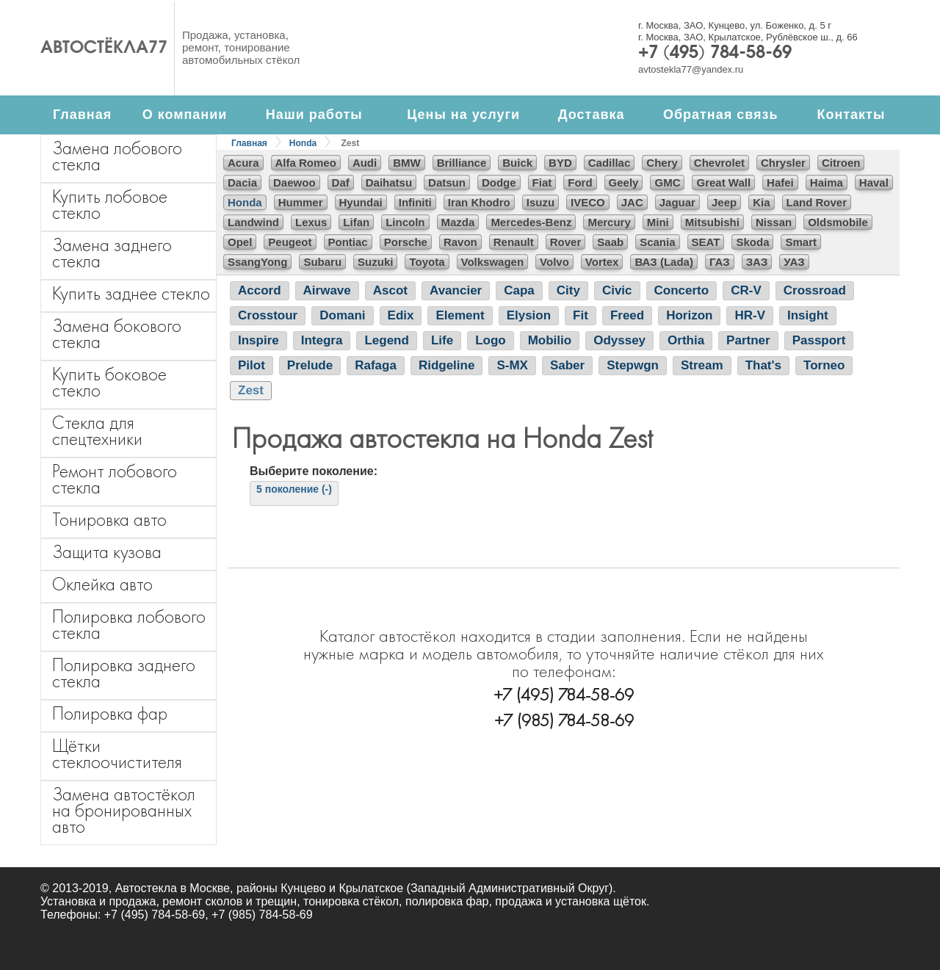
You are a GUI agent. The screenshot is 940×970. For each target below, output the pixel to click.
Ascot (390, 290)
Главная (82, 114)
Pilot (251, 365)
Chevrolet (719, 162)
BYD (560, 162)
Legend (386, 340)
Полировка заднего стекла (123, 673)
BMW (407, 162)
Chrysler (783, 162)
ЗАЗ (757, 262)
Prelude (310, 365)
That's (763, 365)
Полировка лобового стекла (129, 624)
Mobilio (549, 340)
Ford (580, 182)
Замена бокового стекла (116, 334)
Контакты (851, 114)
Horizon (689, 315)
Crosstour (267, 315)
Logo (490, 340)
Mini (658, 222)
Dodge (499, 182)
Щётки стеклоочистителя (117, 754)
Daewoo (294, 182)
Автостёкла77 (103, 48)
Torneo (824, 365)
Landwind (253, 222)
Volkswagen (492, 262)
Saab (610, 242)
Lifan (356, 222)
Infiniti (415, 202)
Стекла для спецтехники (97, 430)
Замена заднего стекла (112, 253)
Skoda (752, 242)
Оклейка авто (102, 584)
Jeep (724, 202)
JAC (632, 202)
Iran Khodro (479, 202)
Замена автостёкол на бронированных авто (123, 810)
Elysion (529, 315)
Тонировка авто (109, 519)
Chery (662, 162)
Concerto (681, 290)
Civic (617, 290)
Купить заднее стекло (131, 293)
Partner (748, 340)
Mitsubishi (712, 222)
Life (442, 340)
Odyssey (619, 340)
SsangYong (257, 262)
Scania (657, 242)
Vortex (602, 262)
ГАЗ (719, 262)
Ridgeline (447, 365)
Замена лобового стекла (117, 156)
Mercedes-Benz (531, 222)
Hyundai (361, 202)
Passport (819, 340)
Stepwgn (633, 365)
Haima (826, 182)
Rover (566, 242)
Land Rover (817, 202)
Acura (243, 162)
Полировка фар (109, 713)
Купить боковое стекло (109, 382)
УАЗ (794, 262)
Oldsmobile (838, 222)
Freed (627, 315)
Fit (580, 315)
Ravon (460, 242)
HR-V (749, 315)
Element (459, 315)
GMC (667, 182)
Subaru (322, 262)
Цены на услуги (463, 114)
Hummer (300, 202)
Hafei (780, 182)
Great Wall (723, 182)
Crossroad (815, 290)
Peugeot (289, 242)
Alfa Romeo (305, 162)
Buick (517, 162)
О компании (185, 114)
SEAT (706, 242)
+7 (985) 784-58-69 (564, 720)
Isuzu (540, 202)
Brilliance (462, 162)
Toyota (426, 262)
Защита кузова (107, 552)
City (568, 290)
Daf (341, 182)
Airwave (327, 290)
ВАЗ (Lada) (663, 262)
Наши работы (314, 114)
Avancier (456, 290)
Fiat (542, 182)
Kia (761, 202)
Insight (807, 315)
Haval (874, 182)
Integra (322, 340)
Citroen (841, 162)
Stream (702, 365)
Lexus (311, 222)
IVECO (588, 202)
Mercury (609, 222)
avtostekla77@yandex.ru (690, 69)
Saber (567, 365)
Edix (401, 315)
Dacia (242, 182)
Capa (519, 290)
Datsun (447, 182)
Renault (514, 242)
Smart (801, 242)
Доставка (591, 114)
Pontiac (348, 242)
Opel (240, 242)
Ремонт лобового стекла (114, 479)
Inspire (258, 340)
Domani (342, 315)
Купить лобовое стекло (109, 204)
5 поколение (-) (294, 489)
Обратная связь (720, 114)
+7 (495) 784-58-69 (715, 53)
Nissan (774, 222)
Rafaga (376, 365)
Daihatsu (389, 182)
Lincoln (405, 222)
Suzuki (375, 262)
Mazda (458, 222)
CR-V (746, 290)
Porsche (405, 242)
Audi (364, 162)
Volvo (554, 262)
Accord (259, 290)
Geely (624, 182)
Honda (303, 143)
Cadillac (609, 162)
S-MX (512, 365)
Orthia (686, 340)
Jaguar (677, 202)
